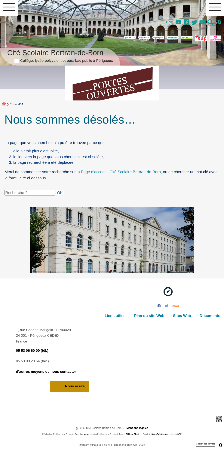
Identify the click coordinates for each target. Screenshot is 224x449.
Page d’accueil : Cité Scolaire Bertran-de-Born (121, 172)
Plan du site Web (149, 316)
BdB (169, 22)
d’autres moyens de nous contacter (46, 372)
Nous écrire (70, 386)
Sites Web (182, 316)
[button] (211, 22)
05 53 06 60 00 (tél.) (32, 350)
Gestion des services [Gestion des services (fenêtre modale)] (205, 445)
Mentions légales (137, 427)
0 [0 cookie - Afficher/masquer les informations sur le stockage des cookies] (220, 445)
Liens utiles (115, 316)
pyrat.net (85, 434)
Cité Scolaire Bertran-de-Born (60, 55)
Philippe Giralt (132, 434)
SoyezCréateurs (159, 434)
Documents (210, 316)
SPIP (179, 434)
